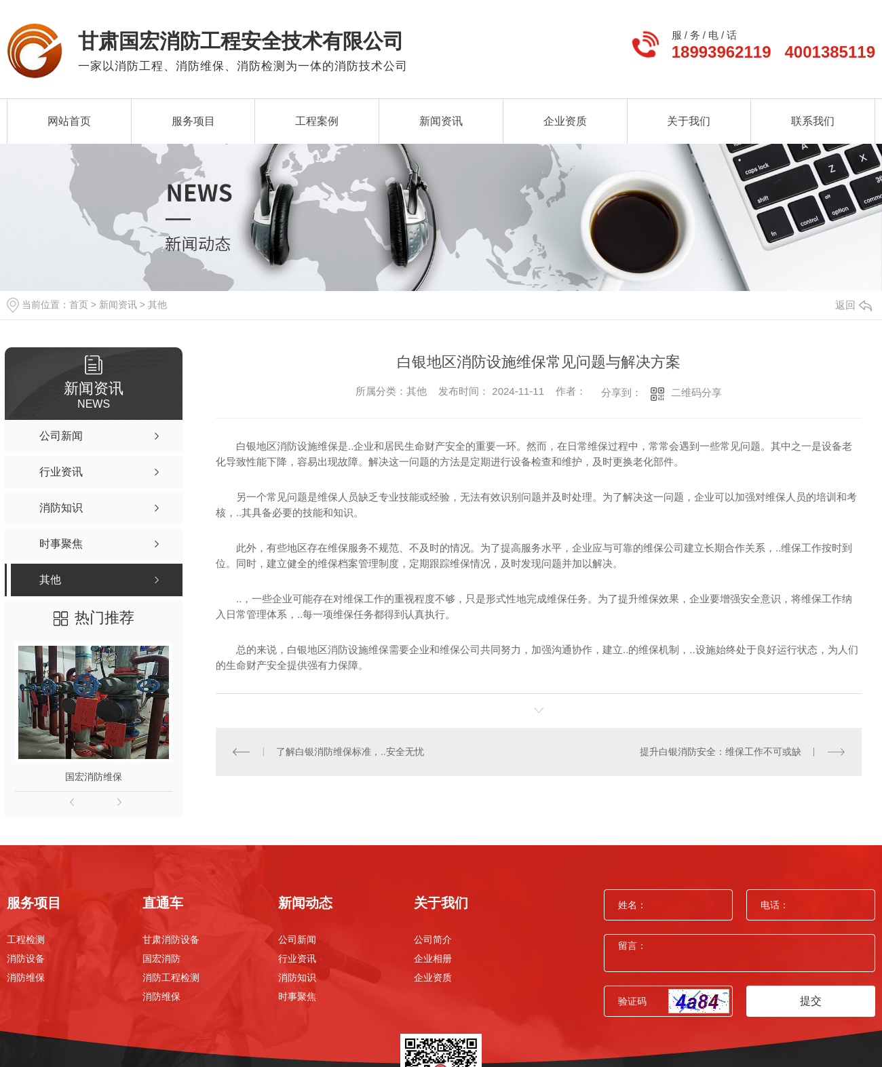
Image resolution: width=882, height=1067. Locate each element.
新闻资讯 (441, 121)
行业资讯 (297, 958)
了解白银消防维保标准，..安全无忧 (350, 751)
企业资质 (565, 121)
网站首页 (69, 121)
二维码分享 (696, 392)
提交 (811, 1001)
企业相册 (433, 958)
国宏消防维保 (93, 776)
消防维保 (26, 977)
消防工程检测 (170, 977)
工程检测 (26, 939)
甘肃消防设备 (170, 939)
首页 (78, 304)
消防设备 (26, 958)
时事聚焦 (297, 996)
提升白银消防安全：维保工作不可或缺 (720, 751)
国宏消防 (161, 958)
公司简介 (433, 939)
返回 (853, 305)
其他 (157, 304)
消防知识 (297, 977)
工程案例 (317, 121)
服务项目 (193, 121)
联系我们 (813, 121)
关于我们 (688, 121)
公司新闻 (297, 939)
